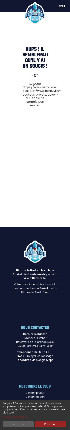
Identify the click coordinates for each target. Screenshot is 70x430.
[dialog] (35, 415)
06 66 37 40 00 (43, 352)
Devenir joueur (35, 393)
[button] (62, 6)
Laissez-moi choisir (15, 417)
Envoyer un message (39, 356)
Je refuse (18, 424)
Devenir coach (35, 397)
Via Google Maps (42, 360)
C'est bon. (50, 424)
